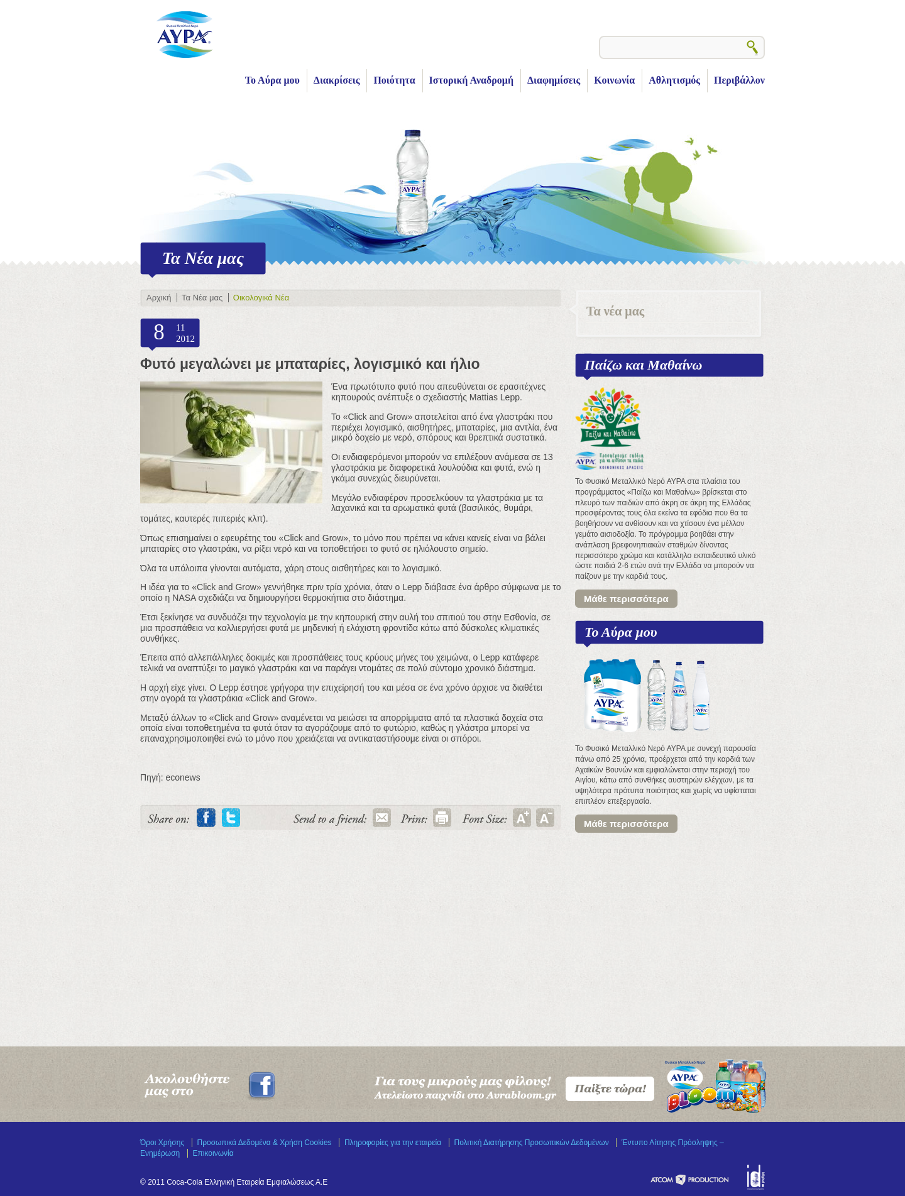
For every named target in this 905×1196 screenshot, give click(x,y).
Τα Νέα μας (202, 297)
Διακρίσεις (337, 80)
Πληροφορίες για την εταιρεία (392, 1142)
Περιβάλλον (739, 80)
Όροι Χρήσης (162, 1142)
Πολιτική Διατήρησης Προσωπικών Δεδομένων (531, 1142)
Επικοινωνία (213, 1153)
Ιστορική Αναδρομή (471, 80)
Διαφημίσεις (553, 80)
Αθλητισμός (674, 80)
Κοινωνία (614, 80)
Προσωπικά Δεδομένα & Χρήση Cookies (264, 1142)
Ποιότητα (394, 80)
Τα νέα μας (615, 311)
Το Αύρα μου (272, 80)
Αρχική (158, 297)
